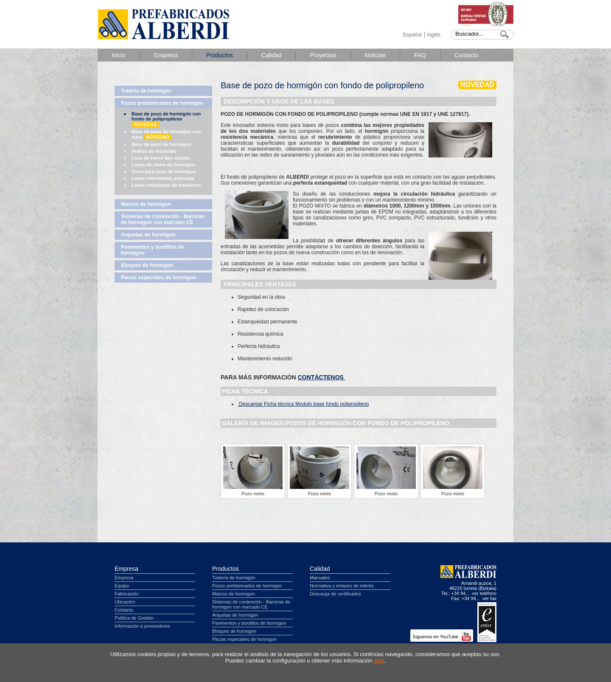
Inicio (119, 55)
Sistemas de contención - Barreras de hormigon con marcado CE (163, 219)
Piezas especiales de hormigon (158, 278)
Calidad (271, 55)
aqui (379, 660)
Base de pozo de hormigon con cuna (166, 134)
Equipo (122, 585)
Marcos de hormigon (146, 204)
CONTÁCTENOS (321, 377)
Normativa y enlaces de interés (342, 585)
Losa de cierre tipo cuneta (160, 157)
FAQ (420, 55)
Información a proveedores (142, 626)
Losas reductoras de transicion (166, 185)
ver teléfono (484, 593)
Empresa (166, 55)
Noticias (375, 55)
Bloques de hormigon (147, 265)
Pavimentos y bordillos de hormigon (152, 250)
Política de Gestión (134, 617)
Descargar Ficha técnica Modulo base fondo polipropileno (303, 404)
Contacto (466, 55)
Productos (219, 55)
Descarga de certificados (335, 593)
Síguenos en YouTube (441, 636)
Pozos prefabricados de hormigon (162, 103)
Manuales (320, 577)
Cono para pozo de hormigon (164, 171)
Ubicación (125, 601)
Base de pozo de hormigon (161, 144)
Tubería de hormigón (146, 91)
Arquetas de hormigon (148, 235)
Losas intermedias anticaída (163, 178)
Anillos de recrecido (154, 151)
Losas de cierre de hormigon (163, 164)
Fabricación (127, 593)
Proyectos (323, 55)
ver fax (489, 598)
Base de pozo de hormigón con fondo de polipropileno (166, 119)
